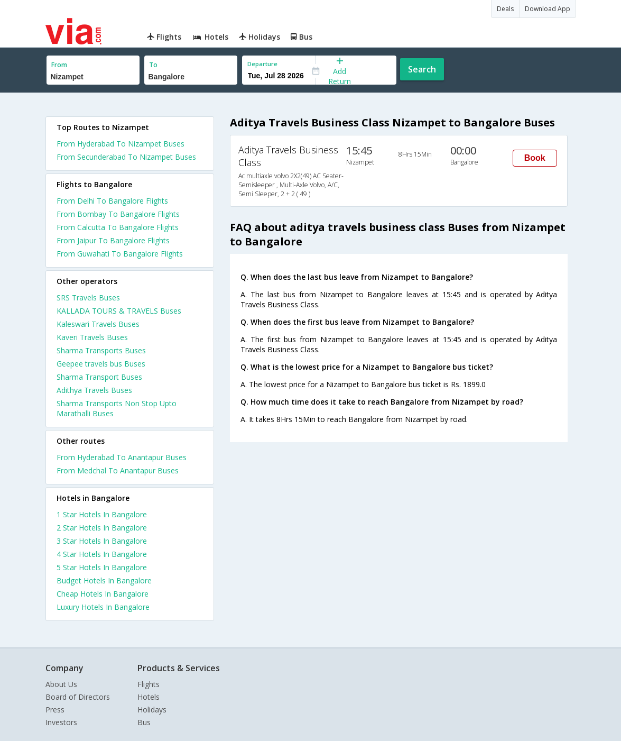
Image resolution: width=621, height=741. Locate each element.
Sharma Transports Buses (101, 350)
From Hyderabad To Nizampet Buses (120, 144)
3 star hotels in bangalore (102, 541)
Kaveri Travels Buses (92, 337)
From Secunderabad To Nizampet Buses (126, 157)
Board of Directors (77, 697)
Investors (61, 722)
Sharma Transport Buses (99, 377)
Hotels (148, 697)
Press (54, 710)
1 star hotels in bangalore (102, 514)
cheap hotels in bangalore (103, 594)
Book (534, 157)
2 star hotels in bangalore (102, 528)
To (153, 64)
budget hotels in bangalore (104, 580)
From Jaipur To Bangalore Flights (113, 240)
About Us (61, 684)
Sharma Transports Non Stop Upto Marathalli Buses (117, 408)
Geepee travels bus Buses (101, 364)
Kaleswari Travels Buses (98, 324)
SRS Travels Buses (88, 297)
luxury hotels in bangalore (103, 607)
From (59, 64)
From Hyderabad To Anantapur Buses (122, 457)
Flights (148, 684)
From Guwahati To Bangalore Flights (120, 254)
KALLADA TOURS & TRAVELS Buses (119, 311)
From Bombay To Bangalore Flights (118, 214)
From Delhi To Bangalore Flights (112, 201)
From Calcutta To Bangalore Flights (118, 227)
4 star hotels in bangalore (102, 554)
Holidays (151, 710)
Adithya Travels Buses (94, 390)
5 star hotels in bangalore (102, 567)
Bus (144, 722)
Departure (262, 64)
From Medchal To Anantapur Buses (118, 470)
